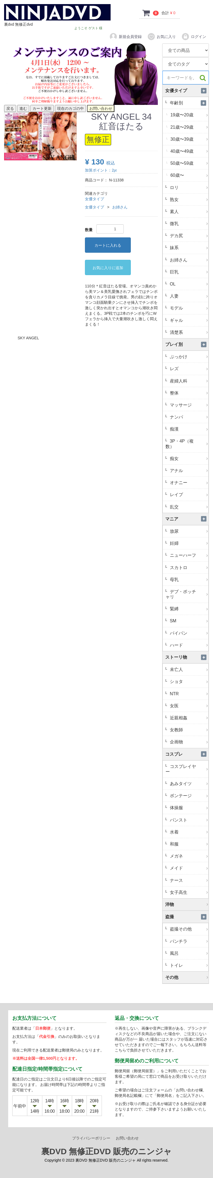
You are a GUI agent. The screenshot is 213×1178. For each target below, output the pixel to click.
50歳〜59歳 (189, 163)
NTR (188, 694)
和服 (188, 844)
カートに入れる (107, 245)
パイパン (188, 633)
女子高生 (188, 892)
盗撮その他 (188, 929)
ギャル (188, 320)
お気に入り (161, 37)
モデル (188, 308)
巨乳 (188, 272)
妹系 (188, 248)
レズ (188, 369)
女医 (188, 706)
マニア (187, 519)
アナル (188, 470)
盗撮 (187, 917)
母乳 (188, 579)
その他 (187, 977)
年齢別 (188, 103)
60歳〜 (189, 175)
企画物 (188, 742)
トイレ (188, 965)
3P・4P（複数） (187, 443)
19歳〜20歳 (189, 115)
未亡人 (188, 669)
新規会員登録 (125, 37)
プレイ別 (187, 344)
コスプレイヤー (187, 769)
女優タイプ (94, 199)
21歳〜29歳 (189, 127)
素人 (188, 211)
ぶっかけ (188, 357)
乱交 (188, 507)
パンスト (188, 820)
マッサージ (188, 405)
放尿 (188, 531)
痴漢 (188, 429)
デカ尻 (188, 236)
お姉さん (120, 207)
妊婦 (188, 543)
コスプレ (187, 754)
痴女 (188, 458)
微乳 (188, 223)
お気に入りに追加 (108, 268)
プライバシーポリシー (91, 1138)
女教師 (188, 730)
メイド (188, 868)
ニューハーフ (188, 555)
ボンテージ (188, 796)
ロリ (188, 187)
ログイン (193, 37)
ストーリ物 (187, 657)
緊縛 (188, 609)
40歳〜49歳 (189, 151)
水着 (188, 832)
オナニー (188, 482)
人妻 (188, 296)
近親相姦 (188, 718)
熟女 (188, 199)
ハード (188, 645)
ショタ (188, 681)
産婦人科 (188, 381)
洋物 (187, 904)
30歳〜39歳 (189, 139)
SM (188, 621)
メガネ (188, 856)
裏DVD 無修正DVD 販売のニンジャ (106, 1151)
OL (188, 284)
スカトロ (188, 567)
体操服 (188, 808)
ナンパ (188, 417)
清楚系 (188, 332)
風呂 (188, 953)
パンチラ (188, 941)
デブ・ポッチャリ (187, 594)
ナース (188, 880)
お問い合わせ (127, 1138)
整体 (188, 393)
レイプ (188, 494)
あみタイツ (188, 784)
